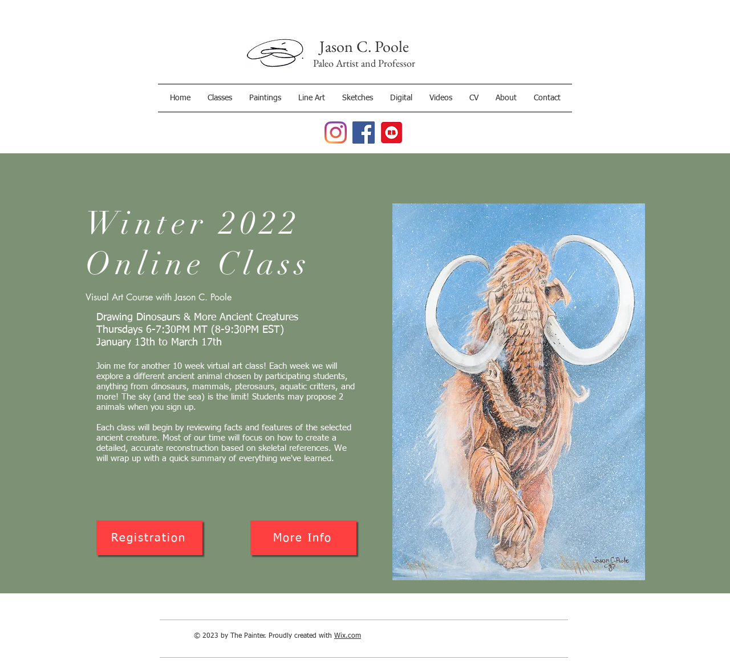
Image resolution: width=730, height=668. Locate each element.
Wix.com (347, 636)
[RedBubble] (391, 132)
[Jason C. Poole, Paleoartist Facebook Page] (363, 132)
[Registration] (149, 537)
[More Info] (303, 537)
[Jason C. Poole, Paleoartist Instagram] (336, 132)
